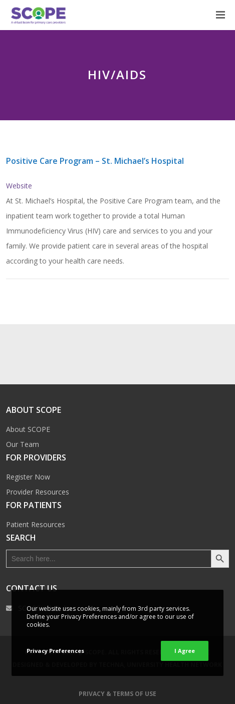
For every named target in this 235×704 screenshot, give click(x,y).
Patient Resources (35, 524)
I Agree (184, 650)
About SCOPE (28, 429)
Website (19, 185)
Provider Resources (37, 492)
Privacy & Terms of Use (117, 693)
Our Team (22, 444)
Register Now (28, 477)
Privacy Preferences (55, 650)
